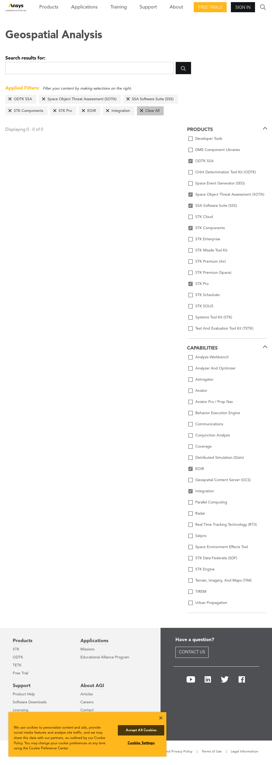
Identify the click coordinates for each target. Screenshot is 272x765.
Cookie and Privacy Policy (172, 751)
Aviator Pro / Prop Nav (214, 402)
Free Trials (210, 8)
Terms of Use (212, 751)
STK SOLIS (204, 306)
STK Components (28, 111)
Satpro (200, 536)
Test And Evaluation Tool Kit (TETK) (224, 328)
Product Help (24, 694)
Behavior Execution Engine (217, 413)
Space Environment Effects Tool (221, 547)
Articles (86, 694)
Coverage (203, 446)
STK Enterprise (207, 239)
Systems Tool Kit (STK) (213, 317)
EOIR (91, 111)
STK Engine (205, 569)
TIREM (200, 592)
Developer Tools (208, 139)
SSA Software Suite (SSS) (153, 99)
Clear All (152, 111)
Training (118, 7)
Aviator (201, 391)
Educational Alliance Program (104, 657)
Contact (87, 710)
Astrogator (204, 379)
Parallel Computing (211, 502)
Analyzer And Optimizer (215, 368)
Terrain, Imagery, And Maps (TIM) (223, 580)
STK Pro (65, 111)
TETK (17, 665)
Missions (87, 649)
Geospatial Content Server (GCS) (223, 480)
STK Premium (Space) (213, 273)
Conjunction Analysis (212, 435)
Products (22, 640)
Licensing (20, 710)
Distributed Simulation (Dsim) (219, 458)
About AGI (92, 685)
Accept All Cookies (141, 730)
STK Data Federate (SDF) (216, 558)
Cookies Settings (141, 743)
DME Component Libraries (217, 150)
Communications (209, 424)
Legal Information (244, 751)
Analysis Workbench (212, 357)
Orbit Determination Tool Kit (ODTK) (225, 172)
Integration (120, 111)
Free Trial (20, 673)
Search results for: (25, 58)
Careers (86, 702)
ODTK (18, 657)
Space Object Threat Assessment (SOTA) (82, 99)
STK (16, 649)
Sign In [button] (243, 8)
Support (22, 685)
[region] (87, 734)
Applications (84, 7)
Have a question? (194, 639)
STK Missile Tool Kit (211, 250)
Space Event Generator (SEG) (220, 183)
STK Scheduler (207, 295)
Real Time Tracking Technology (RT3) (226, 525)
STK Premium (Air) (210, 261)
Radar (200, 513)
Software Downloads (30, 702)
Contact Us (192, 652)
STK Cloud (204, 217)
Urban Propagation (211, 603)
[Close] (160, 718)
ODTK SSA (23, 99)
